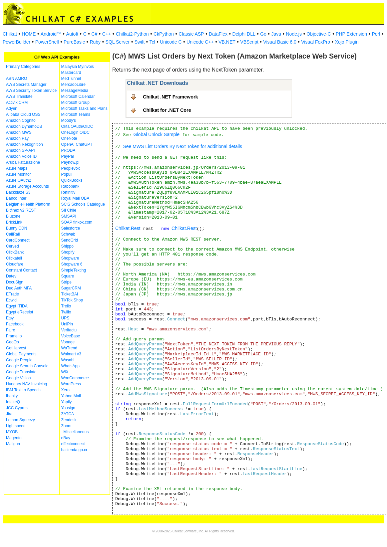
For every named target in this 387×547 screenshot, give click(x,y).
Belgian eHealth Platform (28, 204)
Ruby (95, 42)
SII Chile (68, 210)
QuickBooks (72, 180)
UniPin (67, 324)
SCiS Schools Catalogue (83, 204)
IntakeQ (13, 402)
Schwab (68, 234)
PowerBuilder (16, 42)
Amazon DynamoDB (24, 126)
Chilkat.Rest (127, 228)
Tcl (152, 42)
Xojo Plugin (347, 42)
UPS (65, 318)
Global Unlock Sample (157, 134)
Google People (19, 360)
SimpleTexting (73, 270)
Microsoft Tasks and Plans (84, 108)
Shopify (68, 252)
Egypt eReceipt (19, 312)
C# (94, 34)
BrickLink (14, 222)
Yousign (68, 408)
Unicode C (171, 42)
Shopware (70, 258)
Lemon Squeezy (20, 420)
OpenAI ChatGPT (77, 144)
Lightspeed (16, 426)
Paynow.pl (70, 162)
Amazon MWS (19, 132)
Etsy (10, 318)
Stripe (66, 282)
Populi (66, 174)
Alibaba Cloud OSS (23, 114)
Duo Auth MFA (19, 288)
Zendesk (69, 420)
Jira (9, 414)
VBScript (249, 42)
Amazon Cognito (21, 120)
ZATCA (67, 414)
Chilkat (10, 34)
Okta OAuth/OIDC (77, 126)
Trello (66, 306)
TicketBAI (69, 294)
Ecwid (11, 300)
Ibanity (12, 396)
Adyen (11, 108)
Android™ (51, 34)
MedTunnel (71, 78)
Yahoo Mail (71, 396)
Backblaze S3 (18, 192)
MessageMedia (74, 90)
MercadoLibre (73, 84)
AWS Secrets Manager (26, 84)
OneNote (69, 138)
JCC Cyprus (17, 408)
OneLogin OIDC (75, 132)
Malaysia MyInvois (77, 66)
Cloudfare (14, 264)
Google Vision (18, 378)
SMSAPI (68, 216)
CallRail (13, 234)
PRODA (68, 150)
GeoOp (12, 342)
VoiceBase (70, 336)
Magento (14, 438)
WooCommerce (75, 378)
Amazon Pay (17, 138)
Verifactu (69, 330)
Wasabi (68, 360)
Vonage (68, 342)
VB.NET (226, 42)
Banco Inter (16, 198)
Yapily (66, 402)
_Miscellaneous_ (76, 432)
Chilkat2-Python (132, 34)
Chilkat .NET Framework (170, 96)
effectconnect (73, 444)
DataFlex (218, 34)
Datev (11, 276)
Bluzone (13, 216)
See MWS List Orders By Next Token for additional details (182, 146)
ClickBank (15, 252)
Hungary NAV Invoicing (26, 384)
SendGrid (69, 240)
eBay (65, 438)
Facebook (15, 324)
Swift (140, 42)
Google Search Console (27, 366)
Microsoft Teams (75, 114)
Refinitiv (68, 192)
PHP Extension (351, 34)
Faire (10, 330)
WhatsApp (70, 366)
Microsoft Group (75, 102)
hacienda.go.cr (74, 450)
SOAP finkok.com (77, 222)
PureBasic (74, 42)
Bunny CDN (16, 228)
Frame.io (14, 336)
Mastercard (71, 72)
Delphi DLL (243, 34)
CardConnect (18, 240)
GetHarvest (16, 348)
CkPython (164, 34)
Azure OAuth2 (18, 180)
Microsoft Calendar (78, 96)
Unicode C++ (200, 42)
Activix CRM (17, 102)
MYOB (12, 432)
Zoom (66, 426)
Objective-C (318, 34)
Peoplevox (70, 168)
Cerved (12, 246)
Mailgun (13, 444)
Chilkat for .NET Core (167, 110)
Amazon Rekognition (24, 144)
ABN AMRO (16, 78)
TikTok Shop (72, 300)
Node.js (294, 34)
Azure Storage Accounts (27, 186)
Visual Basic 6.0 (279, 42)
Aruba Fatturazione (23, 162)
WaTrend (69, 348)
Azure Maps (16, 168)
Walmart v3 (71, 354)
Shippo (67, 246)
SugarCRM (71, 288)
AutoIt (72, 34)
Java (276, 34)
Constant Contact (21, 270)
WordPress (71, 384)
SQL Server (118, 42)
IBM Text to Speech (23, 390)
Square (67, 276)
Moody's (68, 120)
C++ (106, 34)
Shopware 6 (72, 264)
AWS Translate (19, 96)
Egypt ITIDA (17, 306)
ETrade (12, 294)
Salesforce (70, 228)
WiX (65, 372)
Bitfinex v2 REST (21, 210)
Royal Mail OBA (75, 198)
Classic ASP (191, 34)
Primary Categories (23, 66)
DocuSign (14, 282)
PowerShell (47, 42)
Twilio (66, 312)
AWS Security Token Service (31, 90)
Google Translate (21, 372)
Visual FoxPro (315, 42)
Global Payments (21, 354)
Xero (65, 390)
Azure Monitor (18, 174)
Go (263, 34)
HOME (29, 34)
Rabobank (70, 186)
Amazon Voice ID (21, 156)
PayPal (67, 156)
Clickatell (14, 258)
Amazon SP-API (20, 150)
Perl (376, 34)
